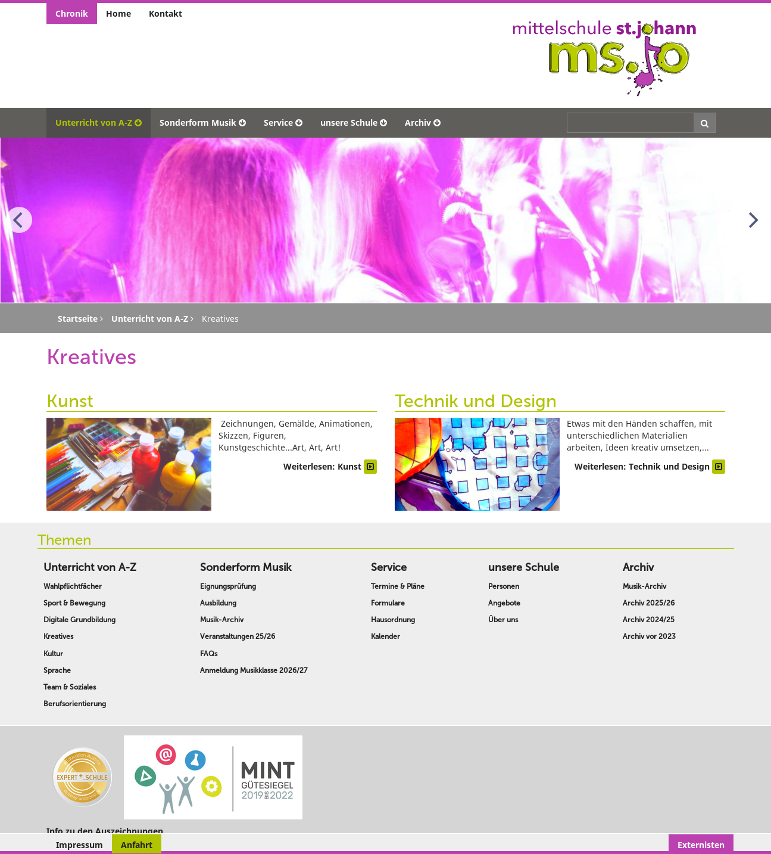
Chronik (71, 13)
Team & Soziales (69, 687)
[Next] (752, 220)
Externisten (701, 844)
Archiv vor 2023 (649, 636)
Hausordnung (393, 620)
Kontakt (165, 13)
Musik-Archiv (222, 620)
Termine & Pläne (397, 586)
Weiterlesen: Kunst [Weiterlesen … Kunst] (330, 466)
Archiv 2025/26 (649, 603)
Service (283, 122)
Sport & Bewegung (74, 603)
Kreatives (58, 636)
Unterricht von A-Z (98, 122)
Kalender (385, 636)
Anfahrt (136, 844)
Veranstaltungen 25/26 (237, 636)
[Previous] (19, 220)
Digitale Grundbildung (79, 620)
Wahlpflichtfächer (72, 586)
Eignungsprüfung (228, 586)
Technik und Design (476, 401)
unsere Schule (353, 122)
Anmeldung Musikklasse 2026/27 (253, 670)
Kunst (69, 401)
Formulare (388, 603)
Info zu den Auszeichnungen (104, 831)
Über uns (503, 620)
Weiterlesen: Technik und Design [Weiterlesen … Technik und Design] (650, 466)
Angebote (504, 603)
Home (118, 13)
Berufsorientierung (74, 704)
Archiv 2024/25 (649, 620)
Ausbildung (218, 603)
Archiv (423, 122)
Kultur (53, 654)
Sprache (57, 670)
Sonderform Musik (203, 122)
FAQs (208, 654)
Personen (503, 586)
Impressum (79, 844)
